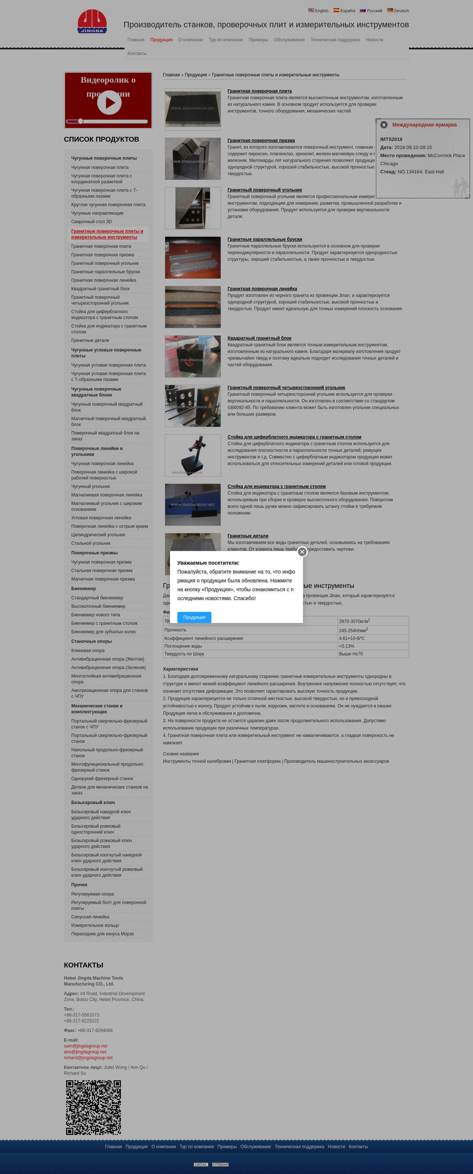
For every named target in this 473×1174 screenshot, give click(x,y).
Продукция (194, 617)
